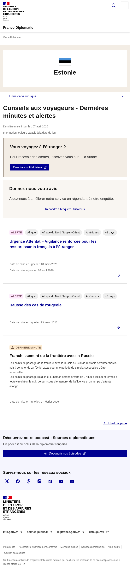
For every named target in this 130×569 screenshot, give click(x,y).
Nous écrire (114, 547)
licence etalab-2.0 (12, 564)
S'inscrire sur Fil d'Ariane (27, 167)
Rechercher (114, 5)
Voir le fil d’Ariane (12, 37)
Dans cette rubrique (22, 96)
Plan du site (9, 547)
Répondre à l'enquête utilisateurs (65, 209)
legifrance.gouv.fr (68, 531)
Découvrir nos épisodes (65, 453)
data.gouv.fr (97, 531)
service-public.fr (38, 531)
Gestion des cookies (14, 553)
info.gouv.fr (11, 531)
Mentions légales (69, 547)
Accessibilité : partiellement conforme (38, 547)
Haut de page (117, 423)
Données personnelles (92, 547)
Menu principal (124, 5)
